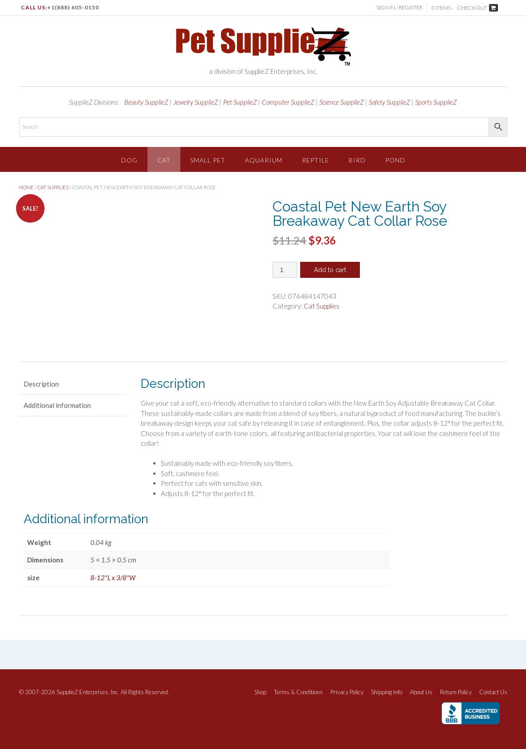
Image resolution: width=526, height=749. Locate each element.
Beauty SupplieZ (146, 102)
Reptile (315, 160)
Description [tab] (41, 384)
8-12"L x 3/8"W (112, 578)
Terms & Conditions (298, 692)
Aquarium (263, 160)
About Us (421, 692)
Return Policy (456, 692)
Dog (129, 160)
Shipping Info (386, 692)
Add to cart (330, 269)
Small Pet (207, 160)
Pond (395, 160)
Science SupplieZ (341, 102)
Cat (164, 160)
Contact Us (493, 692)
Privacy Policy (346, 692)
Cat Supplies (53, 187)
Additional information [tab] (57, 405)
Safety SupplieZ (389, 102)
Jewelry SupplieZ (195, 102)
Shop (260, 692)
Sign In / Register (399, 7)
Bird (357, 160)
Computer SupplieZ (288, 102)
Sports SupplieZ (436, 102)
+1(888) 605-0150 (73, 7)
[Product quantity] (285, 270)
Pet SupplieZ (240, 102)
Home (26, 187)
